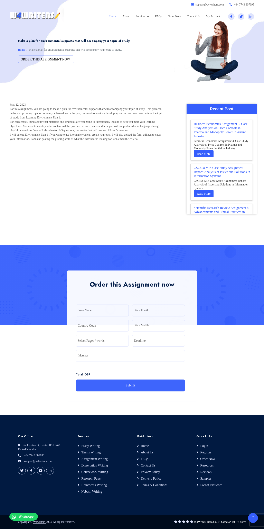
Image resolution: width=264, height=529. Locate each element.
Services (140, 16)
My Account (213, 16)
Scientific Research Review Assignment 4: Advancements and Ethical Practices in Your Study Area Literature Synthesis (221, 212)
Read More (203, 153)
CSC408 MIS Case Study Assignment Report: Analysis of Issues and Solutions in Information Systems (222, 172)
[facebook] (231, 16)
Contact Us (193, 16)
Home (112, 16)
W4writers (39, 521)
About (126, 16)
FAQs (158, 16)
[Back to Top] (253, 518)
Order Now (174, 16)
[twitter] (241, 16)
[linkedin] (251, 16)
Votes (243, 521)
